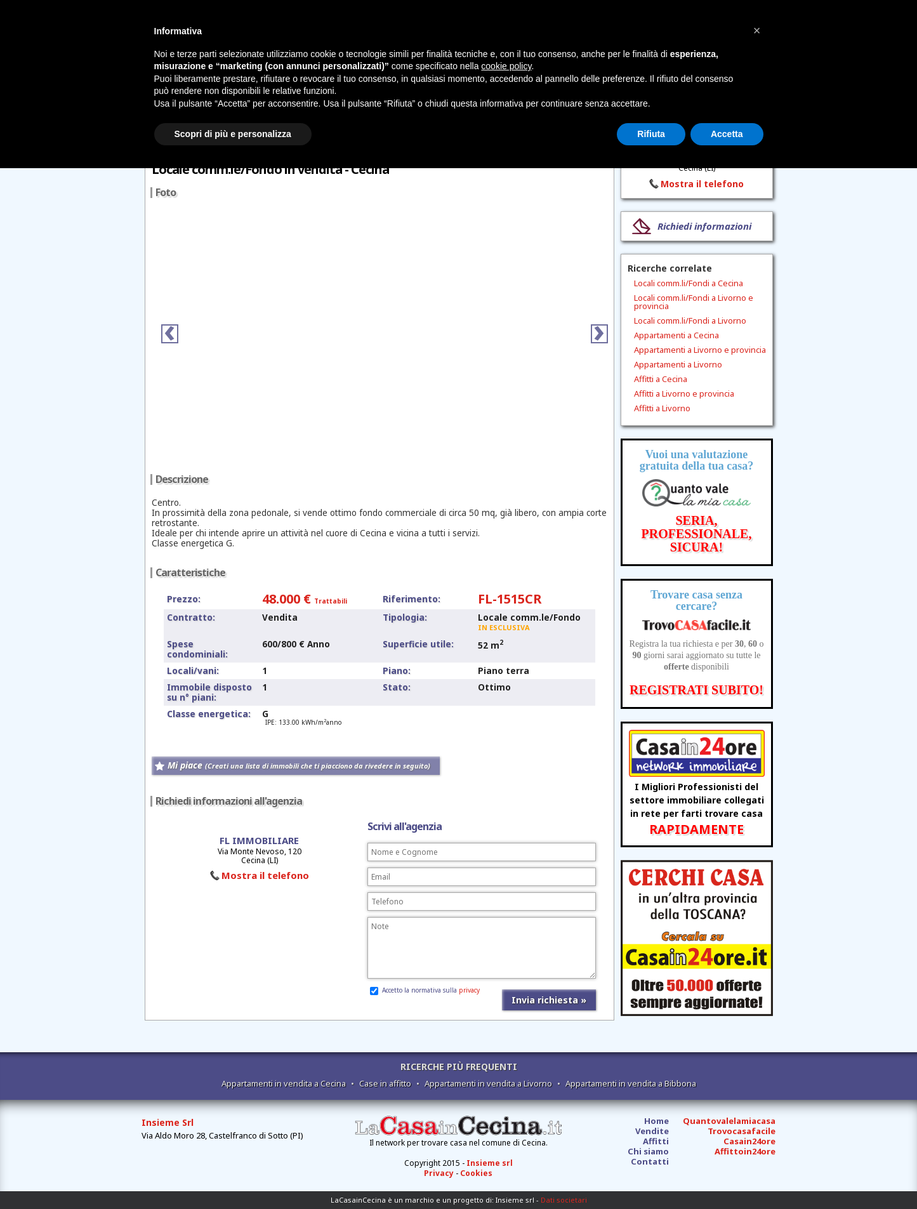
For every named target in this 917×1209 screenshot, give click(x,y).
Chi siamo (648, 1151)
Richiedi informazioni (704, 226)
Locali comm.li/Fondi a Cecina (688, 283)
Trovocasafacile (741, 1131)
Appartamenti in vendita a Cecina (283, 1083)
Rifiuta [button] (651, 134)
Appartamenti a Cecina (676, 335)
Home (656, 1120)
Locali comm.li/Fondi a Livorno (690, 320)
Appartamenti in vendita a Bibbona (630, 1083)
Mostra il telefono (265, 875)
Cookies (476, 1173)
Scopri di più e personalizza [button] (233, 134)
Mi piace (299, 765)
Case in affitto (385, 1083)
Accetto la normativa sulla (425, 990)
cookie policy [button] (506, 66)
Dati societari (564, 1200)
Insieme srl (489, 1163)
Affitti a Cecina (660, 379)
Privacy (439, 1173)
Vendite (652, 1131)
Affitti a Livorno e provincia (684, 393)
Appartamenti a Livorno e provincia (700, 349)
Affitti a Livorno (662, 408)
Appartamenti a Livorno (678, 364)
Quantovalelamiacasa (729, 1120)
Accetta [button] (727, 134)
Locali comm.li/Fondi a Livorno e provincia (693, 302)
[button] (757, 30)
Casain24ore (749, 1141)
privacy (469, 990)
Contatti (650, 1161)
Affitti (656, 1141)
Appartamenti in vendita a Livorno (488, 1083)
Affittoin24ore (745, 1151)
